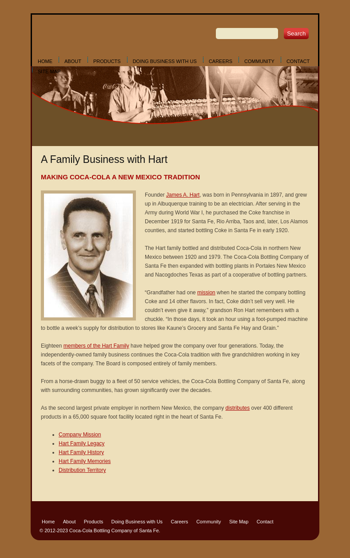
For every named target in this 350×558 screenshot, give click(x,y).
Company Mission (80, 434)
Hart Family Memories (85, 461)
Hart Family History (81, 452)
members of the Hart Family (96, 346)
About (72, 61)
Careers (220, 61)
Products (107, 61)
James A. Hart (182, 195)
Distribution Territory (82, 470)
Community (259, 61)
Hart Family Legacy (81, 443)
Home (45, 61)
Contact (298, 61)
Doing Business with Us (165, 61)
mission (206, 292)
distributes (238, 408)
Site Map (49, 71)
